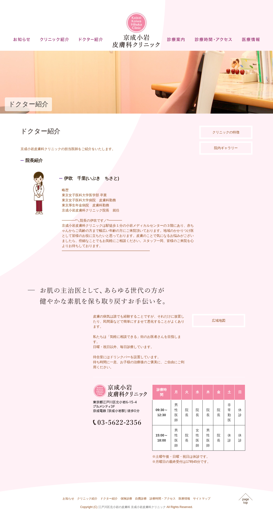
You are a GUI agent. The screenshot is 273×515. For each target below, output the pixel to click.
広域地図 (218, 320)
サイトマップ (201, 498)
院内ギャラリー (226, 148)
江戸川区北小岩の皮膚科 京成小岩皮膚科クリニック (132, 507)
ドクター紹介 (109, 498)
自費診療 (141, 498)
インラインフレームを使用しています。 (55, 361)
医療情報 (184, 498)
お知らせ (68, 498)
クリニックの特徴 (225, 132)
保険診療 (126, 498)
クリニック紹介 (87, 498)
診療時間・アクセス (163, 498)
